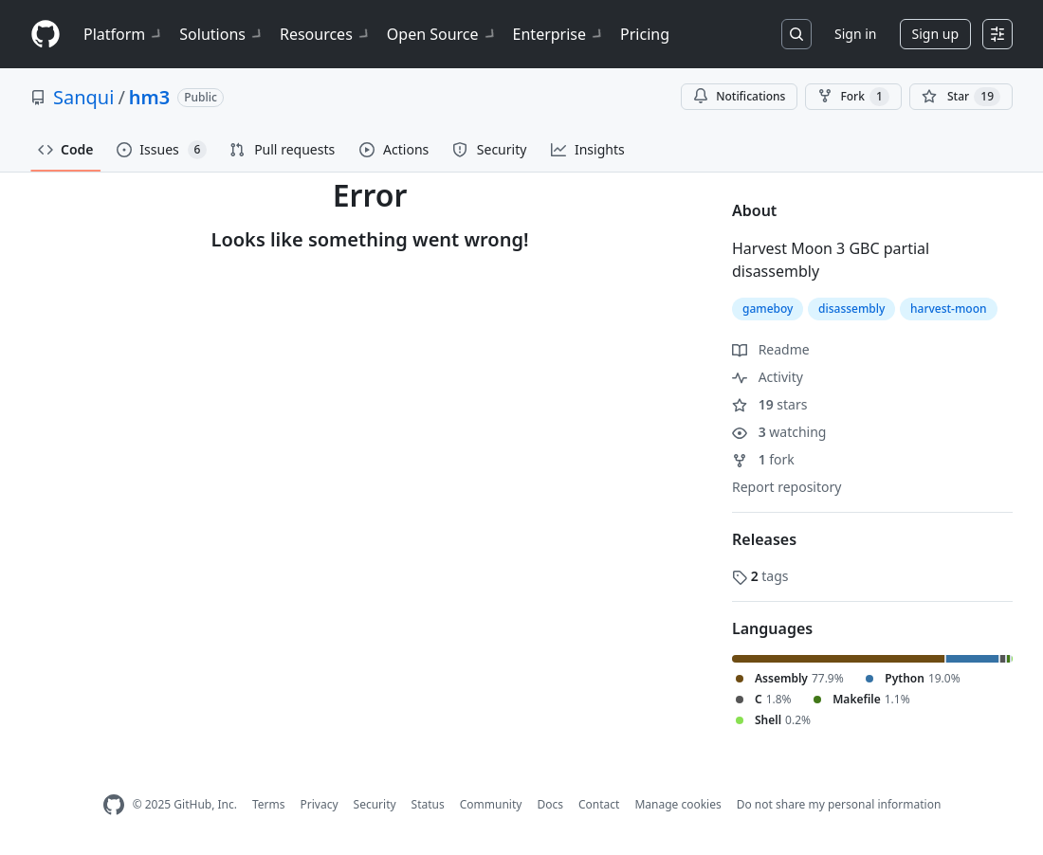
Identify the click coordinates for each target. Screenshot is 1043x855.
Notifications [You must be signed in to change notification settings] (739, 96)
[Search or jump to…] (796, 34)
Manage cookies (677, 804)
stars (769, 404)
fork (763, 459)
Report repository (786, 487)
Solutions (222, 34)
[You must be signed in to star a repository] (961, 96)
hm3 (149, 97)
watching (779, 432)
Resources (326, 34)
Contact (598, 804)
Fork (852, 96)
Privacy (320, 804)
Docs (550, 804)
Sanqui (83, 97)
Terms (268, 804)
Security (375, 804)
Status (428, 804)
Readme (771, 349)
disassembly (851, 308)
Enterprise (559, 34)
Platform (123, 34)
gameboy (767, 308)
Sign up (935, 34)
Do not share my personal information (839, 804)
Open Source (442, 34)
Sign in (855, 34)
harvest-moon (948, 308)
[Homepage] (45, 34)
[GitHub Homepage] (113, 805)
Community (491, 804)
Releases (764, 539)
